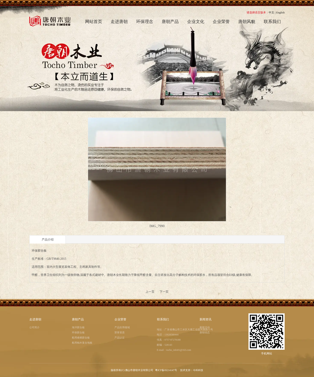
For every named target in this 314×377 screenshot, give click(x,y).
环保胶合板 (78, 332)
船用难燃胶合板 (81, 337)
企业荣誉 (120, 319)
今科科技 (198, 370)
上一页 (150, 291)
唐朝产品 (78, 319)
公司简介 (34, 327)
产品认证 (119, 337)
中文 (271, 12)
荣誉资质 (119, 332)
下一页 (164, 291)
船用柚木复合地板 (82, 342)
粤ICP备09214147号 (166, 370)
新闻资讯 (205, 319)
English (280, 12)
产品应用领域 (122, 327)
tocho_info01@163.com (178, 349)
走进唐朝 (35, 319)
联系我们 (163, 319)
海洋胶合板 (78, 327)
